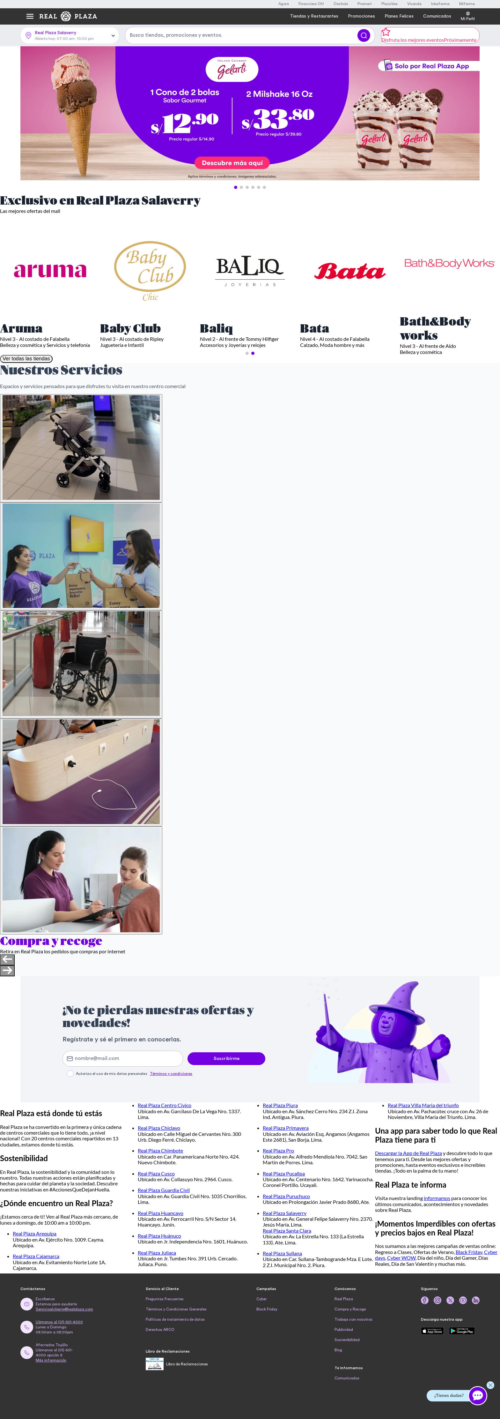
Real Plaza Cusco (156, 1173)
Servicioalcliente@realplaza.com (64, 1309)
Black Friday (469, 1252)
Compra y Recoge (350, 1309)
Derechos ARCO (160, 1330)
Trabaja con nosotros (353, 1319)
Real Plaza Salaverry (284, 1213)
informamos (437, 1198)
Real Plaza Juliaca (157, 1253)
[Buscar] (363, 35)
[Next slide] (7, 970)
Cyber (261, 1299)
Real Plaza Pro (278, 1150)
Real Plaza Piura (280, 1105)
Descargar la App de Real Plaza (408, 1153)
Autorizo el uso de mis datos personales (134, 1073)
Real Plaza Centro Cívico (164, 1105)
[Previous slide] (7, 959)
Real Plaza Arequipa (34, 1233)
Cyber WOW (401, 1258)
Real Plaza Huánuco (159, 1236)
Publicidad (344, 1330)
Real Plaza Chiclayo (159, 1128)
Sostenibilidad (347, 1340)
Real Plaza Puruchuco (286, 1196)
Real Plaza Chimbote (160, 1150)
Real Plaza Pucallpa (284, 1173)
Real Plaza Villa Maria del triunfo (423, 1105)
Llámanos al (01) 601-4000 (59, 1322)
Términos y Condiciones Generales (176, 1309)
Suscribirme (226, 1058)
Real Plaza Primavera (286, 1128)
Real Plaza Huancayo (160, 1213)
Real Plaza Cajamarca (36, 1256)
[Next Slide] (469, 113)
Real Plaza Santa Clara (287, 1231)
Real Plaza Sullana (282, 1253)
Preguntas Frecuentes (165, 1299)
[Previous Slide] (31, 113)
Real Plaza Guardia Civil (164, 1190)
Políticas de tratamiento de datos (175, 1319)
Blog (338, 1350)
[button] (235, 187)
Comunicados (347, 1378)
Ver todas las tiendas (26, 358)
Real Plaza (344, 1299)
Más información (51, 1360)
